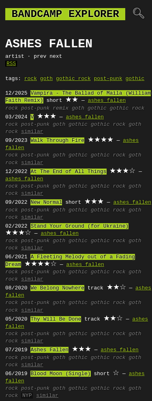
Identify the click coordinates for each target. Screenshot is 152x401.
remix (61, 108)
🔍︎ (138, 14)
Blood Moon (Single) (60, 374)
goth (46, 78)
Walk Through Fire (57, 140)
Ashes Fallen (49, 350)
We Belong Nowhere (57, 288)
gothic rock (73, 78)
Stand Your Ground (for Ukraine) (79, 226)
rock (30, 78)
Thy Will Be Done (55, 319)
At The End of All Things (68, 171)
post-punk (108, 78)
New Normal (46, 202)
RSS (11, 64)
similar (32, 131)
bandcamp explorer (65, 14)
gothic (134, 78)
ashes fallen (107, 100)
